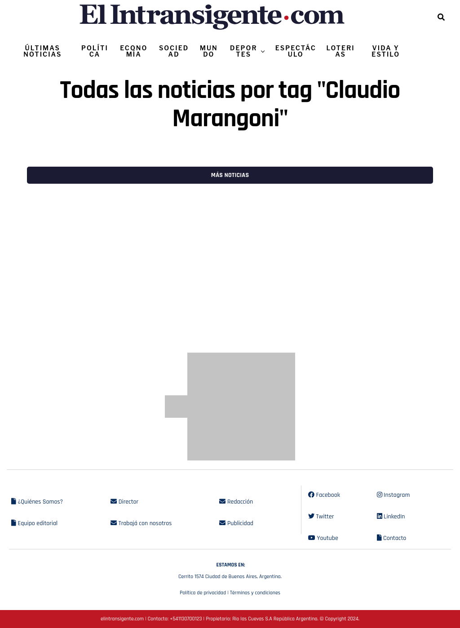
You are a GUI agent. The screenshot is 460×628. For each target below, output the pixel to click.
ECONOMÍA (133, 51)
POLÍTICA (94, 51)
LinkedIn (391, 517)
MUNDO (209, 51)
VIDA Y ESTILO (386, 51)
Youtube (323, 538)
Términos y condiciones (255, 592)
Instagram (393, 495)
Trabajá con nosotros (141, 523)
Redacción (236, 502)
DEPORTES (243, 51)
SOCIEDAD (174, 51)
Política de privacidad (203, 592)
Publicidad (236, 523)
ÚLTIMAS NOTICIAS (42, 51)
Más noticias (230, 175)
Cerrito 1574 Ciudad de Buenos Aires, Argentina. (230, 569)
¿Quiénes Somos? (37, 502)
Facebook (324, 495)
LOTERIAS (341, 51)
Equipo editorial (34, 523)
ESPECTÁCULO (295, 51)
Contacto (392, 538)
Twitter (321, 517)
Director (124, 502)
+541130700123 (186, 618)
